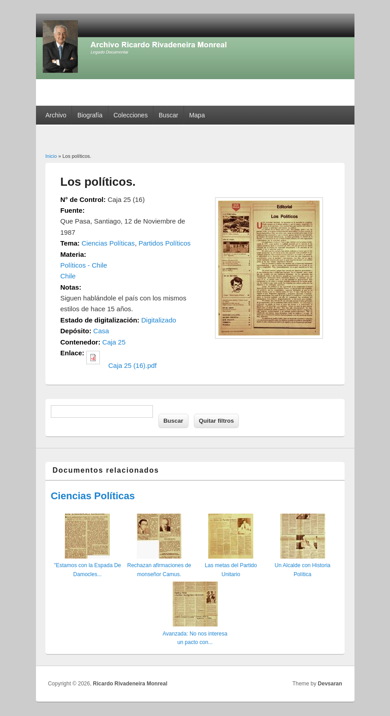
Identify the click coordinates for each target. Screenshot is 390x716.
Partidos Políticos (165, 243)
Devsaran (330, 683)
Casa (101, 331)
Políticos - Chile (83, 265)
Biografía (90, 115)
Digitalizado (158, 320)
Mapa (197, 115)
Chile (68, 276)
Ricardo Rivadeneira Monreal (130, 683)
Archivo (56, 115)
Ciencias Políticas (107, 243)
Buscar (169, 115)
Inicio (51, 156)
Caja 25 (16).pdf (132, 365)
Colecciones (130, 115)
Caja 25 (114, 342)
